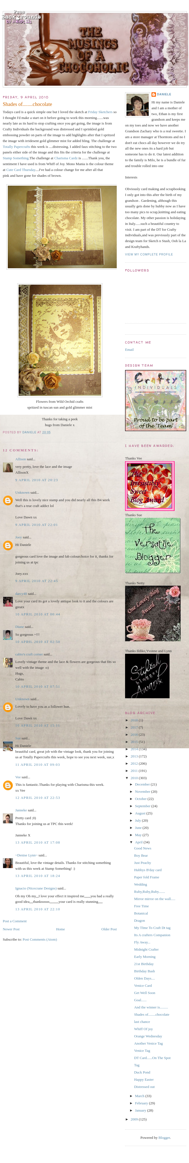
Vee (18, 777)
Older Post (109, 929)
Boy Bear (141, 855)
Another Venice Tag (148, 1043)
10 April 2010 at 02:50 (37, 642)
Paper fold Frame (146, 877)
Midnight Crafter (146, 949)
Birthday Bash (144, 971)
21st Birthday (143, 964)
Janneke (21, 810)
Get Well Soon (144, 993)
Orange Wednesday (148, 1036)
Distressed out (144, 1087)
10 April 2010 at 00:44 (37, 614)
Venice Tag (142, 1050)
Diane (19, 627)
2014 (135, 749)
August (140, 813)
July (138, 820)
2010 (135, 778)
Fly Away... (142, 942)
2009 (135, 1119)
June (139, 828)
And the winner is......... (151, 1007)
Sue (18, 738)
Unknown (22, 492)
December (143, 784)
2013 (135, 756)
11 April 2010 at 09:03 (37, 764)
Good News (142, 848)
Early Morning (144, 957)
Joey (18, 537)
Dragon (139, 920)
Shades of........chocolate (151, 1014)
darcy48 (21, 594)
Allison (20, 459)
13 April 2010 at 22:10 (37, 909)
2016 (135, 734)
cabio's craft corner (29, 654)
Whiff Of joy (143, 1029)
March (140, 1096)
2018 (135, 720)
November (143, 791)
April (139, 842)
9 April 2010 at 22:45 (36, 581)
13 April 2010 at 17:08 (37, 842)
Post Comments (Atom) (40, 939)
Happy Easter (143, 1079)
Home (60, 929)
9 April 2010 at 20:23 (36, 480)
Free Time (141, 906)
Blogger (164, 1137)
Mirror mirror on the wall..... (154, 899)
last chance (142, 1022)
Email (129, 349)
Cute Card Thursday (20, 170)
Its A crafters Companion (152, 935)
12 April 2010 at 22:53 (37, 798)
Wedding (140, 884)
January (141, 1110)
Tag (136, 1065)
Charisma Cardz (66, 158)
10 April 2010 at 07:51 (37, 686)
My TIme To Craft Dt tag (152, 928)
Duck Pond (142, 1072)
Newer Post (11, 929)
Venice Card (143, 985)
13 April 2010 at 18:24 (37, 876)
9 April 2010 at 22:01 (36, 525)
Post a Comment (15, 921)
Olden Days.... (144, 978)
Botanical (141, 913)
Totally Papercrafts (16, 147)
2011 (135, 771)
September (143, 806)
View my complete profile (149, 254)
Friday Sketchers (100, 112)
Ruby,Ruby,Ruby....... (149, 891)
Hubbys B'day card (147, 870)
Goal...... (140, 1000)
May (139, 835)
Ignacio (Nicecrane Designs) (36, 888)
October (141, 799)
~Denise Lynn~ (26, 855)
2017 (135, 727)
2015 (135, 742)
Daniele (164, 94)
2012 (135, 763)
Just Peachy (142, 863)
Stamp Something (16, 158)
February (142, 1103)
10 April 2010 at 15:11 (37, 725)
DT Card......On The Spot (152, 1058)
